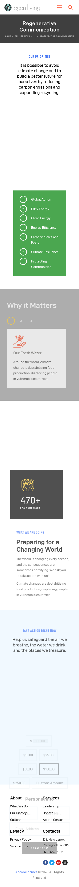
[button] (7, 321)
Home (8, 36)
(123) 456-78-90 (53, 852)
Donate (48, 813)
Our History (18, 813)
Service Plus (19, 846)
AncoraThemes (26, 872)
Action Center (53, 819)
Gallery (15, 819)
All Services (22, 36)
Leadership (51, 806)
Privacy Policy (20, 839)
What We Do (19, 806)
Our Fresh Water (23, 353)
